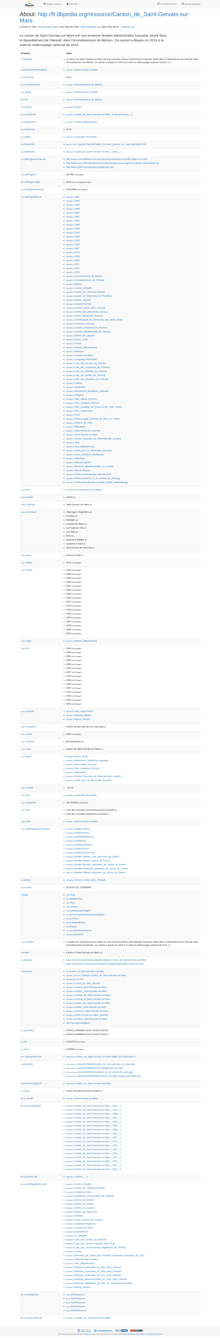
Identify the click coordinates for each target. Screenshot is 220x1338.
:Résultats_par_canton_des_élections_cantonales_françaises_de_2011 (105, 1255)
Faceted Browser (167, 4)
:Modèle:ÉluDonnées (80, 852)
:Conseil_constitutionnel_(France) (86, 327)
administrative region (48, 27)
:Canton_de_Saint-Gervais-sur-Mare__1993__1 (93, 1165)
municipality (30, 1106)
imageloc (28, 726)
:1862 (73, 220)
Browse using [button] (52, 4)
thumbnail (27, 144)
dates (26, 562)
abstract (26, 59)
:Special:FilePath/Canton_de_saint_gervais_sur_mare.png (100, 1064)
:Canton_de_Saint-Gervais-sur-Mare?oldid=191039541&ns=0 (101, 1056)
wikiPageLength (30, 182)
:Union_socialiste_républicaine (85, 454)
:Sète (72, 442)
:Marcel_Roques (78, 470)
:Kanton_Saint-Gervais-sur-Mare (86, 987)
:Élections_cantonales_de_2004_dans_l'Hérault (93, 1271)
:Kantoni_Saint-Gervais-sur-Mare (86, 1019)
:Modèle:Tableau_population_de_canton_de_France (95, 872)
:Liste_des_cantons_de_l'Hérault (86, 363)
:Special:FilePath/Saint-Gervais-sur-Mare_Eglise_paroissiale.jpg (103, 1076)
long (25, 1049)
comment (27, 942)
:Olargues (75, 395)
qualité (27, 787)
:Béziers (74, 284)
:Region (71, 926)
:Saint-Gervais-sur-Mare (82, 69)
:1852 (73, 212)
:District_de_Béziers (80, 1200)
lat (24, 1041)
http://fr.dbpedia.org (90, 27)
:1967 (73, 248)
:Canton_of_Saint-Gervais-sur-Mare (85, 971)
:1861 (73, 216)
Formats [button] (73, 4)
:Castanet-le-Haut (78, 304)
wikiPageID (28, 174)
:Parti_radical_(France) (81, 399)
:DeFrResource (75, 1298)
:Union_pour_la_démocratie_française (89, 450)
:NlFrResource (75, 1294)
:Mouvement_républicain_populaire (87, 391)
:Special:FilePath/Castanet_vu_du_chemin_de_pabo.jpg (99, 1072)
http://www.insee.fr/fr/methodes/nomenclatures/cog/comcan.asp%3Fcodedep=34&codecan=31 (112, 163)
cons (26, 555)
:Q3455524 (75, 934)
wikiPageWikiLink (31, 197)
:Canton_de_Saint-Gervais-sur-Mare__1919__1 (93, 1141)
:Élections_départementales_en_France (89, 466)
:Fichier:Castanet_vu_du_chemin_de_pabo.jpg (93, 478)
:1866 (73, 224)
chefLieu (28, 504)
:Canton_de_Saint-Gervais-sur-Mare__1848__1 (93, 1113)
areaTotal (27, 77)
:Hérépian (75, 351)
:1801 (73, 197)
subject (26, 880)
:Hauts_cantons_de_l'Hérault (84, 1219)
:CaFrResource (75, 1302)
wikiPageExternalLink (33, 159)
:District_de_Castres (80, 1204)
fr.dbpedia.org (128, 27)
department (28, 122)
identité (27, 711)
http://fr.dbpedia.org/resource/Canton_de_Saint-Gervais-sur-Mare (105, 17)
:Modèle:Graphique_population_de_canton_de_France (97, 868)
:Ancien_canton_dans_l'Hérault (85, 308)
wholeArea (28, 151)
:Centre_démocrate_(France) (84, 315)
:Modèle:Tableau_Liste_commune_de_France (92, 856)
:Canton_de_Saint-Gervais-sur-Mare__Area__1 (93, 151)
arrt (25, 489)
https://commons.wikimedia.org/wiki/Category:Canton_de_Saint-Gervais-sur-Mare (106, 960)
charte (27, 497)
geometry (27, 1030)
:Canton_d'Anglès (78, 288)
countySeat (28, 114)
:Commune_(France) (80, 323)
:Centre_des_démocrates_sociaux (87, 312)
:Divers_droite (77, 339)
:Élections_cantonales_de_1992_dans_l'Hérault (93, 1267)
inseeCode (28, 129)
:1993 (73, 256)
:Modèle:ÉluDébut (79, 844)
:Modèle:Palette (78, 829)
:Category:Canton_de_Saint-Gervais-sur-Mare (96, 975)
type (24, 895)
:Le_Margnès (76, 1235)
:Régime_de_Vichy (79, 422)
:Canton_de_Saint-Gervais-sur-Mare (88, 1003)
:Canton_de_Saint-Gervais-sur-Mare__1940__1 (93, 1145)
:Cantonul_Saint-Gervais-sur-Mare (87, 1011)
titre (25, 810)
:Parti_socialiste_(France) (82, 403)
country (26, 107)
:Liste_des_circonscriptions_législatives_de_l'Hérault (96, 1247)
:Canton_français (78, 300)
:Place (70, 902)
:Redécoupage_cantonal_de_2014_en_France (93, 419)
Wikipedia (87, 1334)
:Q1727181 (75, 979)
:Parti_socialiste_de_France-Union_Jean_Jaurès (94, 407)
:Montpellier (76, 387)
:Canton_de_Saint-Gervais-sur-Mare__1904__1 (93, 1133)
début (26, 570)
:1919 (73, 232)
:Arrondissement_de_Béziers (84, 84)
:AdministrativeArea (79, 930)
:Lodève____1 (77, 1176)
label (25, 952)
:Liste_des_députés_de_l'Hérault (86, 371)
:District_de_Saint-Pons (81, 1212)
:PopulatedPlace (75, 922)
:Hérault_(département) (81, 122)
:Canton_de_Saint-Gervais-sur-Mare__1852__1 (93, 1117)
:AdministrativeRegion (78, 910)
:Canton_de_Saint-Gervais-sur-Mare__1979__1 (93, 1161)
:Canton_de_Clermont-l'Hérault (85, 292)
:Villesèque (75, 458)
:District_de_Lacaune (80, 335)
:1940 (73, 236)
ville (25, 821)
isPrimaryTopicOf (31, 1083)
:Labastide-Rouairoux (80, 1223)
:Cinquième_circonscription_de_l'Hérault (90, 1196)
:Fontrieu (74, 1216)
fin (25, 648)
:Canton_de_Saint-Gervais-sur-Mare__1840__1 (93, 1109)
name (25, 1091)
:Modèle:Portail (77, 833)
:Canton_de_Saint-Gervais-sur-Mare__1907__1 (93, 1137)
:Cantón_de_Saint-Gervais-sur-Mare (88, 995)
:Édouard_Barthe (78, 462)
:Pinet (73, 415)
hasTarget (29, 1294)
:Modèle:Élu (76, 840)
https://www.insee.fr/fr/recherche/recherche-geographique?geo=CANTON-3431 (105, 964)
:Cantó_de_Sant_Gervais (83, 983)
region (26, 137)
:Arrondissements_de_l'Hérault (85, 280)
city (24, 99)
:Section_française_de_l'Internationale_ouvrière (93, 438)
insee (26, 734)
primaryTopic (31, 1318)
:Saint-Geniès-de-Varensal (83, 430)
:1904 (73, 228)
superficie (28, 802)
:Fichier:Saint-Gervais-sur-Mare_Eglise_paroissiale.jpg (97, 482)
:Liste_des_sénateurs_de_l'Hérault (87, 379)
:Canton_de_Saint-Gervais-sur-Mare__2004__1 (93, 1169)
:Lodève (74, 383)
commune (28, 512)
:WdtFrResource (76, 1310)
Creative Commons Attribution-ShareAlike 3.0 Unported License (137, 1334)
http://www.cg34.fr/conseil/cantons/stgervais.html (90, 167)
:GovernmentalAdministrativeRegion (85, 914)
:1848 (73, 208)
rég (25, 795)
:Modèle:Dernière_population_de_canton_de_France (96, 864)
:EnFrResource (75, 1306)
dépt (26, 641)
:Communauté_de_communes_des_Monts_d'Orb (94, 319)
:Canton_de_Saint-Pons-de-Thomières (89, 296)
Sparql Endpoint (191, 4)
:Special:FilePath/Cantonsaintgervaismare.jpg (94, 1068)
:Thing (70, 895)
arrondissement (30, 84)
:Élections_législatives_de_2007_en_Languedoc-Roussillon (99, 1283)
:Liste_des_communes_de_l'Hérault (87, 367)
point (26, 887)
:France (74, 107)
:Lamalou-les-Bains (79, 355)
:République (76, 426)
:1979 (73, 252)
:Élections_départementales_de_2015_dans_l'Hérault (96, 1279)
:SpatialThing (74, 898)
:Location (72, 906)
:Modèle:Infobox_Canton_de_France (88, 860)
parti (26, 756)
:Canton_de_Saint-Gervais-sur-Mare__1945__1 (93, 1153)
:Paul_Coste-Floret (79, 411)
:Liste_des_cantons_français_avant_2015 (90, 1243)
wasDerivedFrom (31, 1056)
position (28, 1176)
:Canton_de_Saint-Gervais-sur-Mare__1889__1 (93, 1129)
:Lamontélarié (76, 1231)
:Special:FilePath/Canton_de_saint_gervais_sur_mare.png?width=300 (106, 144)
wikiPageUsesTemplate (35, 829)
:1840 (73, 205)
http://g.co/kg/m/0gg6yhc (78, 1023)
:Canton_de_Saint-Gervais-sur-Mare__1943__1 (93, 1149)
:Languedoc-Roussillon (81, 137)
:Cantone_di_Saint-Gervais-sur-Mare (88, 999)
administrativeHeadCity (34, 69)
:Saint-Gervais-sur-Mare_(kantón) (87, 1015)
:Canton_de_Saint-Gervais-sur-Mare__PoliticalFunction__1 (99, 114)
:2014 (73, 268)
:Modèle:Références (80, 837)
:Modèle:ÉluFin (77, 848)
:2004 (73, 260)
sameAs (26, 971)
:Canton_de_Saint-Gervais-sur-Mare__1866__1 (93, 1125)
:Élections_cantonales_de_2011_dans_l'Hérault (93, 1275)
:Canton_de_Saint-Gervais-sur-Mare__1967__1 (93, 1157)
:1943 (73, 240)
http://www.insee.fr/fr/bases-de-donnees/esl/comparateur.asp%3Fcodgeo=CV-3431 (107, 159)
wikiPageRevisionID (32, 189)
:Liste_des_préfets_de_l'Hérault (85, 375)
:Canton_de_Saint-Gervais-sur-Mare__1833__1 (93, 1106)
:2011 (73, 264)
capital (26, 92)
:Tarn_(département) (80, 446)
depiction (27, 1064)
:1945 (73, 244)
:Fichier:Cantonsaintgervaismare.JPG (88, 474)
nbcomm (28, 741)
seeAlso (26, 960)
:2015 (73, 272)
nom (26, 749)
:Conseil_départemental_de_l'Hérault (88, 331)
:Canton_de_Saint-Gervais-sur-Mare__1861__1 (93, 1121)
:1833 (73, 201)
